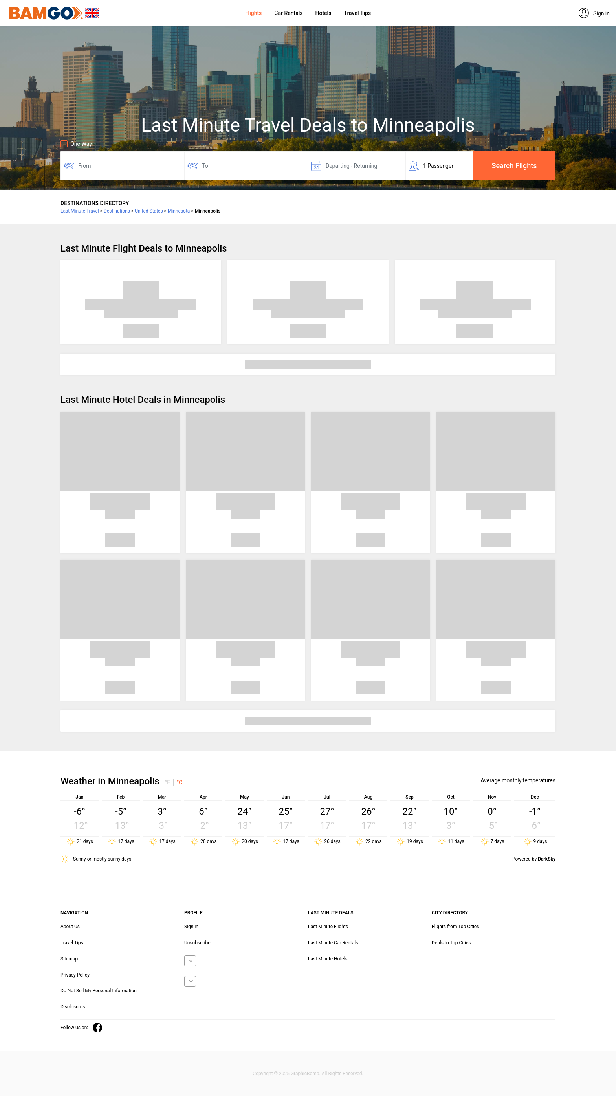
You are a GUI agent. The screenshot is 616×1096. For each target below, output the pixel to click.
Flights (253, 13)
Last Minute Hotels (328, 959)
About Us (70, 926)
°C (180, 782)
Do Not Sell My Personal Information (98, 990)
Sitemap (69, 959)
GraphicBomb (305, 1073)
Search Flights (514, 166)
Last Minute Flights (328, 926)
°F (167, 782)
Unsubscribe (197, 942)
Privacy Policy (75, 975)
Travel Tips (357, 13)
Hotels (323, 13)
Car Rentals (288, 13)
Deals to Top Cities (451, 942)
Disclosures (72, 1007)
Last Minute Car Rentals (333, 942)
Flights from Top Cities (455, 926)
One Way (76, 143)
